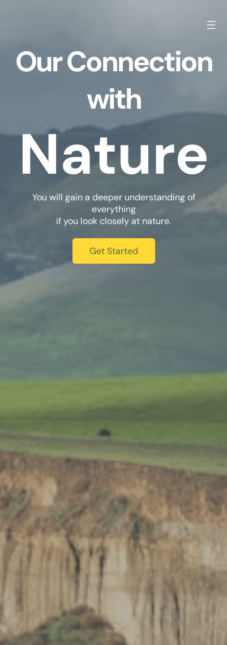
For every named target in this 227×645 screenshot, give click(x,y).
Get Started (113, 251)
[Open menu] (211, 25)
